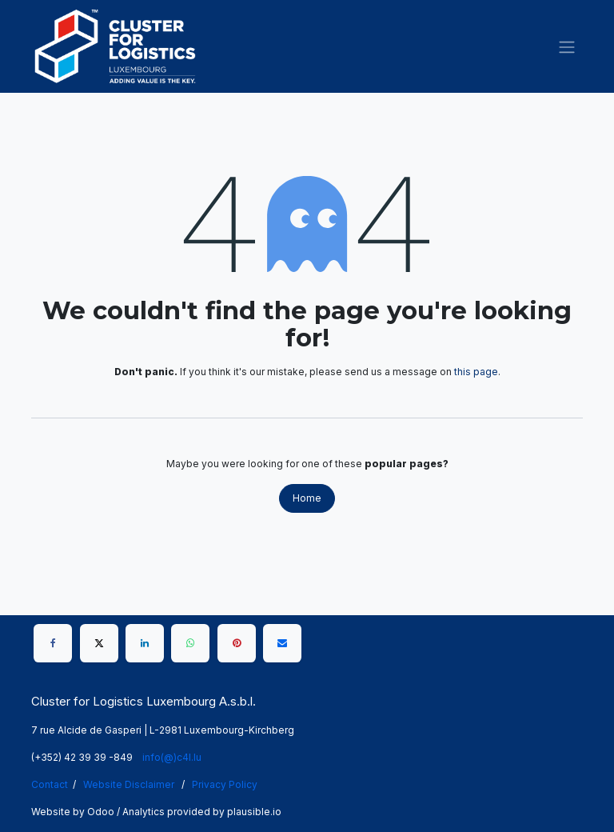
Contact (49, 784)
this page (476, 372)
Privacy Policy (224, 784)
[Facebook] (53, 643)
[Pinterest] (236, 643)
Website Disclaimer (128, 784)
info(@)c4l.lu (171, 757)
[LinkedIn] (145, 643)
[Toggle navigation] (567, 46)
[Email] (282, 643)
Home (307, 498)
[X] (99, 643)
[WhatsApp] (190, 643)
